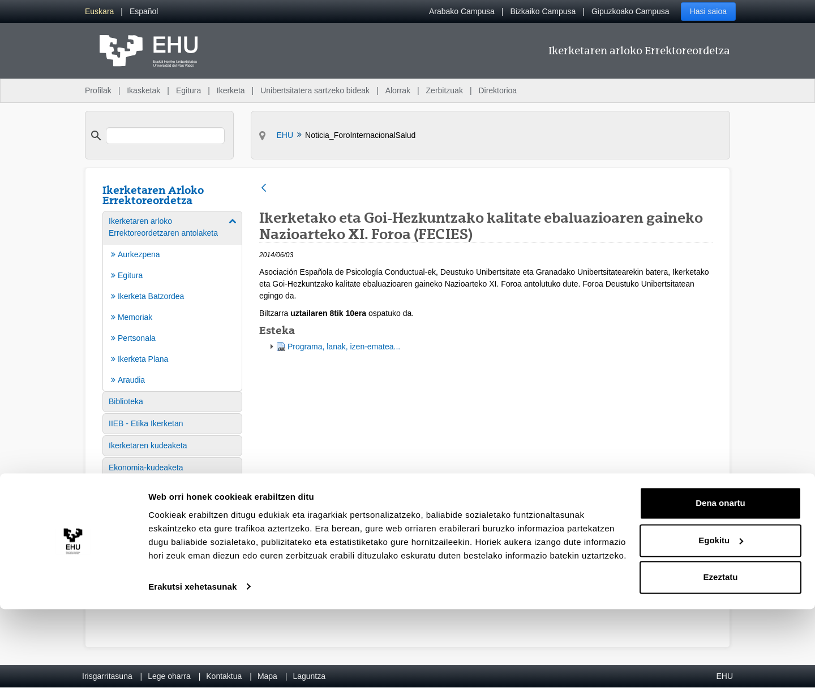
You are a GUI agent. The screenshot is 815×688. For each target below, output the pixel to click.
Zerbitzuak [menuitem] (444, 90)
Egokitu (720, 619)
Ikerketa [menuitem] (231, 90)
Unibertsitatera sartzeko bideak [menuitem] (315, 90)
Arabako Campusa (462, 11)
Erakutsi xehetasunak (192, 665)
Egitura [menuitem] (188, 90)
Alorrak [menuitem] (397, 90)
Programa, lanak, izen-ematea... (344, 346)
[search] (165, 135)
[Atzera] (263, 188)
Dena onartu (720, 582)
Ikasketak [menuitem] (143, 90)
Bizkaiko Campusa (543, 11)
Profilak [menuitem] (98, 90)
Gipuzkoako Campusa (630, 11)
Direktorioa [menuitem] (497, 90)
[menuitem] (99, 11)
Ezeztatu (721, 656)
